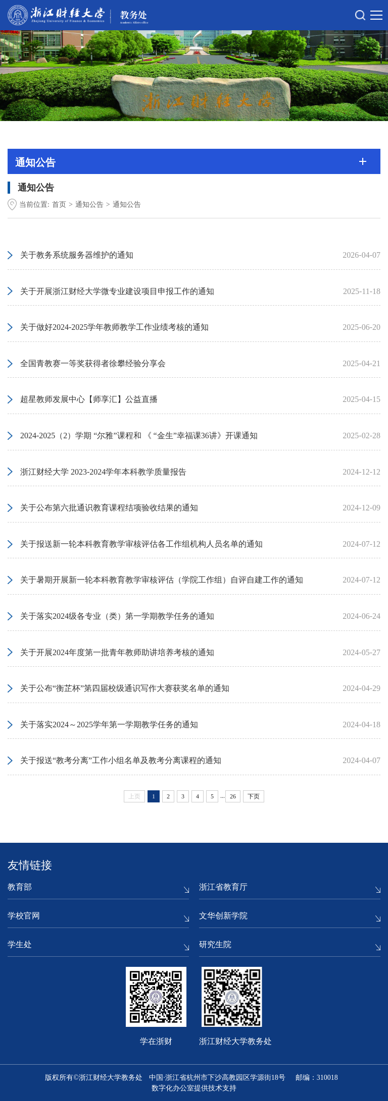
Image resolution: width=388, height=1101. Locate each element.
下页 (254, 796)
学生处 (20, 944)
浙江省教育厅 (223, 887)
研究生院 (215, 944)
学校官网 (24, 915)
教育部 (20, 887)
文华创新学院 (223, 915)
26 (233, 796)
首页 (59, 204)
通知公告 (89, 204)
